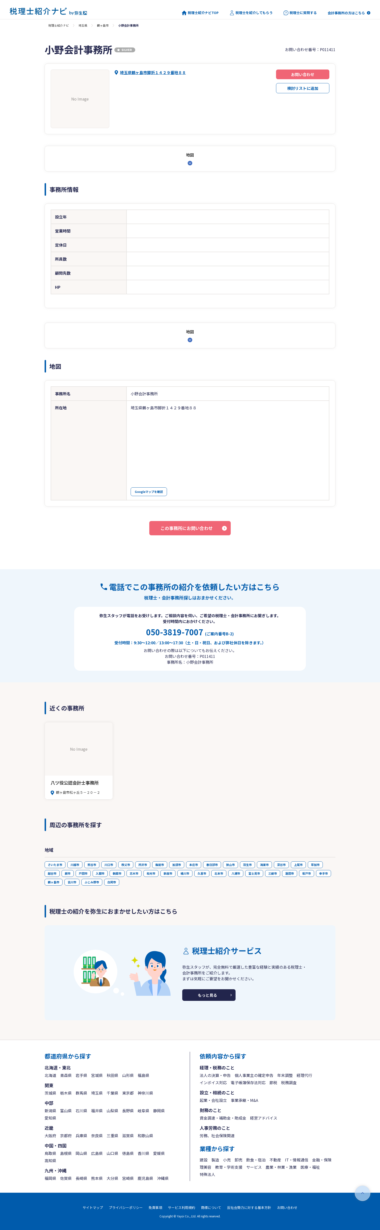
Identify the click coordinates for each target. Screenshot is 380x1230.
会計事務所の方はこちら (346, 13)
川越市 (75, 865)
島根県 (66, 1153)
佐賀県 (66, 1178)
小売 (227, 1160)
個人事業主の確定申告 (254, 1075)
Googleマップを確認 (149, 492)
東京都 (128, 1093)
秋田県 (112, 1075)
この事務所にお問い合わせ (186, 528)
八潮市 (235, 873)
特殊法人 (207, 1174)
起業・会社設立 (213, 1100)
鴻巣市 (264, 865)
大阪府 (50, 1135)
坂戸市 (306, 873)
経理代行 (304, 1075)
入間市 (100, 873)
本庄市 (193, 865)
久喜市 (202, 873)
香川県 (143, 1153)
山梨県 (112, 1110)
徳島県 (128, 1153)
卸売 (238, 1160)
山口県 (112, 1153)
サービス (254, 1167)
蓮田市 (289, 873)
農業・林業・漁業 (281, 1167)
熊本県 (97, 1178)
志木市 (134, 873)
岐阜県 (143, 1110)
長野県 (128, 1110)
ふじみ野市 (92, 882)
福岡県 (50, 1178)
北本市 (218, 873)
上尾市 (298, 865)
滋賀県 (128, 1135)
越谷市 (52, 873)
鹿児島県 (145, 1178)
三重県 (112, 1135)
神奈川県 (145, 1093)
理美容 (205, 1167)
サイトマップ (93, 1207)
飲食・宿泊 (256, 1160)
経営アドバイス (263, 1118)
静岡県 (159, 1110)
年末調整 (285, 1075)
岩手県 (81, 1075)
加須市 (176, 865)
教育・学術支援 (228, 1167)
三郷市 (272, 873)
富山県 (66, 1110)
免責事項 (155, 1207)
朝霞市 (117, 873)
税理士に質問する (300, 12)
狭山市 (230, 865)
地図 (190, 155)
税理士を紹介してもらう (251, 12)
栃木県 (66, 1093)
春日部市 (212, 865)
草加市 (315, 865)
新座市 (168, 873)
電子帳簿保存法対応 (248, 1082)
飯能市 (159, 865)
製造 (215, 1160)
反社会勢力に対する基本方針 (249, 1207)
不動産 (275, 1160)
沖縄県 (163, 1178)
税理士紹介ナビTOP (200, 12)
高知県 (50, 1160)
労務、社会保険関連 (217, 1135)
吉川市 (72, 882)
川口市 (108, 865)
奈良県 (97, 1135)
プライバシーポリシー (126, 1207)
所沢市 (142, 865)
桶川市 (185, 873)
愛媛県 (159, 1153)
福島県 (143, 1075)
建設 (203, 1160)
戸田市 (83, 873)
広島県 (97, 1153)
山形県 (128, 1075)
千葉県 (112, 1093)
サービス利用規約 (181, 1207)
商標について (211, 1207)
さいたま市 (55, 865)
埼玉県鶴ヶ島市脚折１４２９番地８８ (153, 72)
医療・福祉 (310, 1167)
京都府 (66, 1135)
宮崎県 (128, 1178)
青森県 (66, 1075)
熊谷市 (91, 865)
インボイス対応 (213, 1082)
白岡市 (111, 882)
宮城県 (97, 1075)
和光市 (151, 873)
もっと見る (207, 995)
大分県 (112, 1178)
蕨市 (68, 873)
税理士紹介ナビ (58, 25)
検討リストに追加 (302, 88)
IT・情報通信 (296, 1160)
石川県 (81, 1110)
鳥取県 (50, 1153)
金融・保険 (322, 1160)
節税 (273, 1082)
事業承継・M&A (244, 1100)
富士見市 (254, 873)
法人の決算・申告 (215, 1075)
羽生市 (247, 865)
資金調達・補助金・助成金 (223, 1118)
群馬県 (81, 1093)
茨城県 (50, 1093)
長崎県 (81, 1178)
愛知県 (50, 1118)
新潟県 (50, 1110)
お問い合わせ (302, 74)
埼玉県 (83, 25)
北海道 (50, 1075)
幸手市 (323, 873)
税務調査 (289, 1082)
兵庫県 (81, 1135)
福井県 (97, 1110)
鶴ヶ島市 (103, 25)
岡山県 (81, 1153)
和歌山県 (145, 1135)
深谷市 (281, 865)
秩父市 (125, 865)
